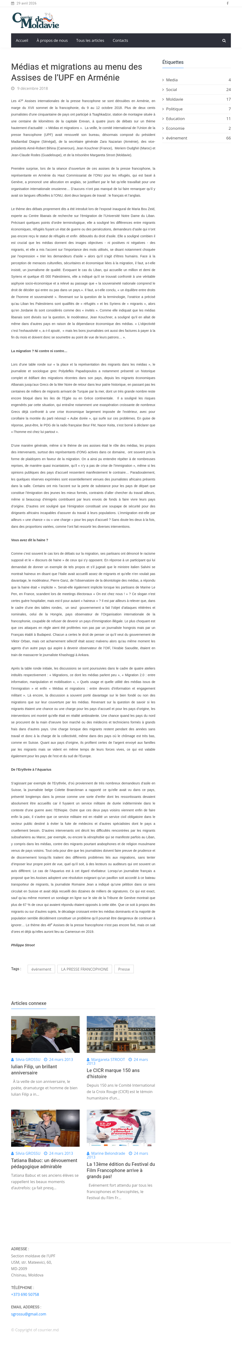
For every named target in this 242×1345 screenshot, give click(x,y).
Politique (196, 109)
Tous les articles (90, 40)
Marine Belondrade (108, 1153)
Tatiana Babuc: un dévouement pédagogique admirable (44, 1163)
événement (41, 969)
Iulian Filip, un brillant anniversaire (34, 1069)
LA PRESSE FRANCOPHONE (84, 969)
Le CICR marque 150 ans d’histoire (113, 1073)
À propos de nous (52, 40)
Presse (124, 969)
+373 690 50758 (25, 1294)
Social (196, 89)
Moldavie (196, 99)
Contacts (120, 40)
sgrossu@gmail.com (28, 1314)
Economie (196, 128)
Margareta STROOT (108, 1059)
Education (196, 118)
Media (196, 80)
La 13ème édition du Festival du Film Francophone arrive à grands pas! (121, 1170)
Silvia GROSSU (28, 1059)
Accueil (22, 40)
